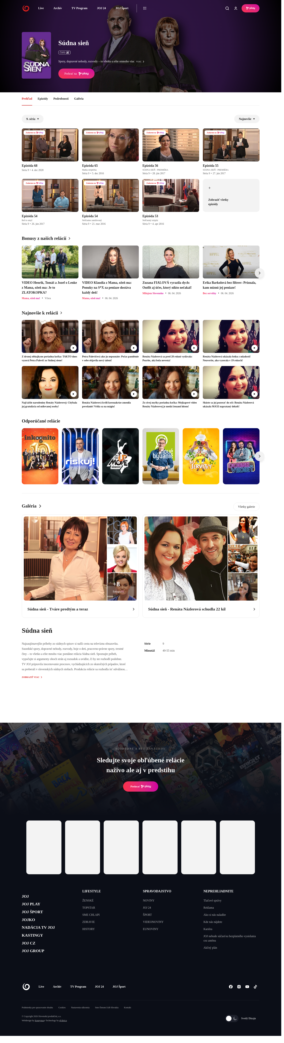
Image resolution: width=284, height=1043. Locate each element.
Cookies (61, 1014)
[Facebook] (231, 994)
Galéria (79, 98)
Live (41, 8)
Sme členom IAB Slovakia (107, 1014)
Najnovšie (247, 118)
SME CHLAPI (91, 914)
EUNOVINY (150, 929)
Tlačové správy (212, 900)
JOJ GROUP (35, 957)
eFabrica (63, 1027)
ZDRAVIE (88, 921)
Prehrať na (76, 74)
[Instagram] (239, 994)
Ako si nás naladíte (215, 914)
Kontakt (127, 1014)
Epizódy (43, 98)
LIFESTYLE (91, 891)
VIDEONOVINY (153, 921)
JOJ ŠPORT (34, 914)
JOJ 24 (101, 8)
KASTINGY (34, 940)
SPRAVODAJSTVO (157, 891)
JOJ (26, 896)
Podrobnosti (61, 98)
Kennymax (39, 1027)
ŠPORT (147, 914)
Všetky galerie (246, 506)
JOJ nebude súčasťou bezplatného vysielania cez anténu (230, 938)
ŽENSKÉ (87, 900)
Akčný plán (210, 947)
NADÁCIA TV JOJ (41, 931)
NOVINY (149, 900)
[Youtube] (247, 994)
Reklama (209, 907)
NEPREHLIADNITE (219, 891)
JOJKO (29, 922)
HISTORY (88, 929)
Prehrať (140, 786)
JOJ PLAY (32, 905)
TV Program (79, 8)
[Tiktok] (255, 994)
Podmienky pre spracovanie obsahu (37, 1014)
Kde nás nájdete (213, 921)
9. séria (32, 118)
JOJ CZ (29, 948)
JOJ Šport (121, 8)
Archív (57, 8)
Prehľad (27, 98)
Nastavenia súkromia (80, 1014)
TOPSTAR (88, 907)
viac (141, 61)
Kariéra (208, 929)
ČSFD (64, 52)
